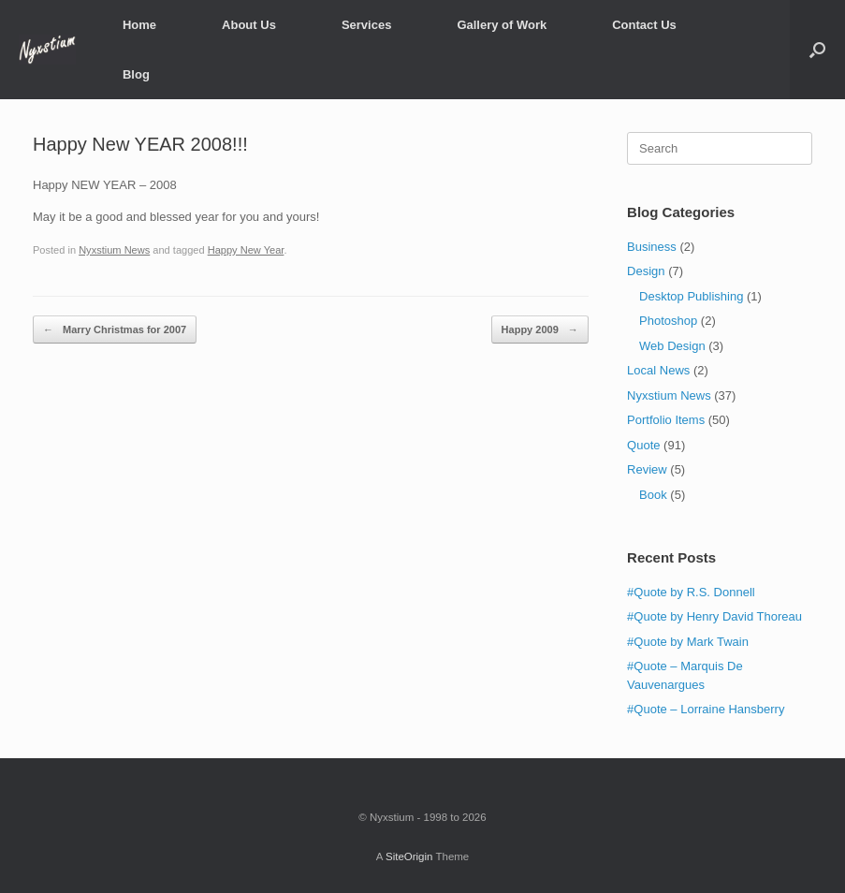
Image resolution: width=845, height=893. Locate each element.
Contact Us (644, 25)
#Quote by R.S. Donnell (691, 592)
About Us (249, 25)
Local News (658, 370)
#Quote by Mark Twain (688, 642)
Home (139, 25)
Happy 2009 (540, 330)
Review (647, 469)
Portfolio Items (666, 420)
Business (652, 247)
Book (653, 495)
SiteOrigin (409, 856)
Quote (643, 445)
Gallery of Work (501, 25)
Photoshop (668, 321)
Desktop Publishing (691, 296)
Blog (136, 74)
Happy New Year (246, 250)
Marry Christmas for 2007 (114, 330)
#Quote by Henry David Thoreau (714, 616)
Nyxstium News (114, 250)
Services (367, 25)
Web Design (672, 346)
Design (645, 271)
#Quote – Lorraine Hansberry (705, 709)
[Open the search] (817, 49)
